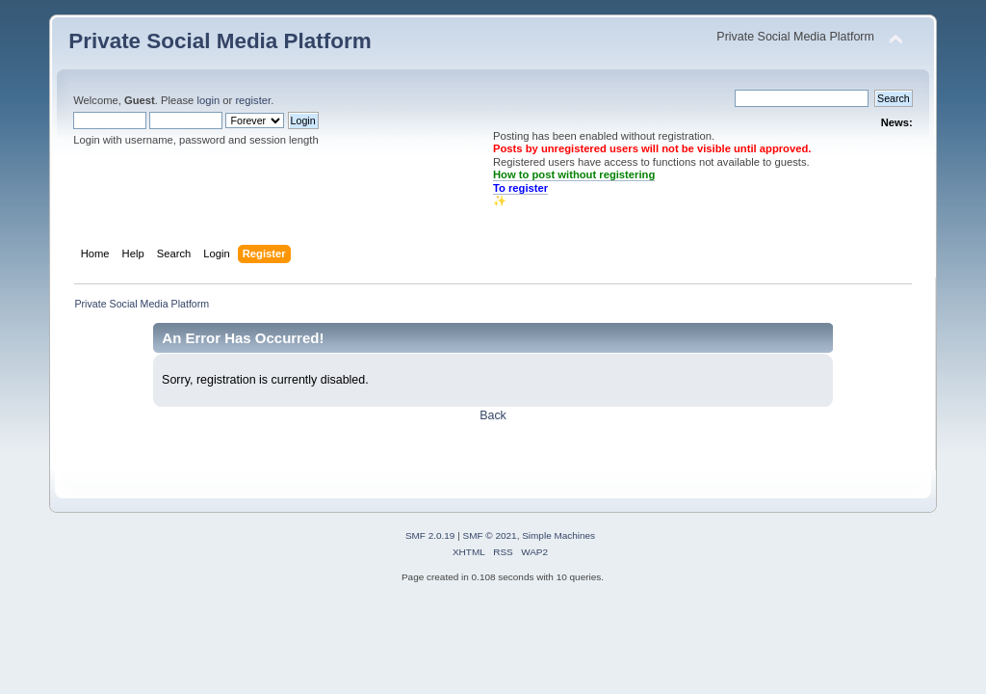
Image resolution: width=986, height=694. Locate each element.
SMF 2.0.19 (430, 535)
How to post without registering (574, 174)
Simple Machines (558, 535)
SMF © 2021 (490, 535)
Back (493, 415)
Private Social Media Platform (219, 41)
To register (520, 188)
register (253, 100)
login (208, 100)
